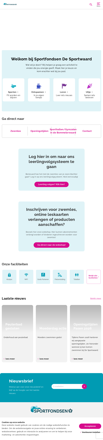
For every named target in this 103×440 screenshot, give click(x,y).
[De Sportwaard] (10, 4)
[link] (51, 411)
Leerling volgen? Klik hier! (51, 184)
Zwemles (15, 131)
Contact (87, 131)
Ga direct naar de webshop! (51, 245)
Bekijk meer (95, 298)
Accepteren (90, 426)
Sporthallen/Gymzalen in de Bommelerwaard (63, 131)
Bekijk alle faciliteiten (94, 277)
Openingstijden (39, 131)
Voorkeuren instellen (90, 432)
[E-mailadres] (69, 386)
